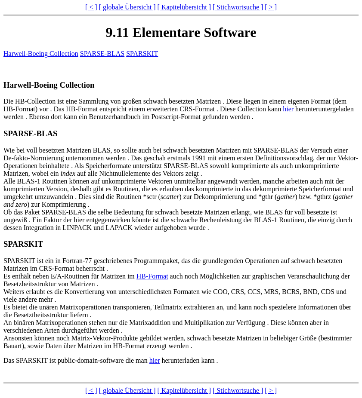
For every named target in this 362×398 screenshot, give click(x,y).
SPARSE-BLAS (102, 53)
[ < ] (91, 7)
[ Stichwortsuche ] (238, 7)
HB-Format (152, 276)
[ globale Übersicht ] (127, 7)
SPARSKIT (142, 53)
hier (288, 109)
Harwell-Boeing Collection (40, 53)
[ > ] (271, 7)
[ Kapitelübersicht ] (184, 7)
